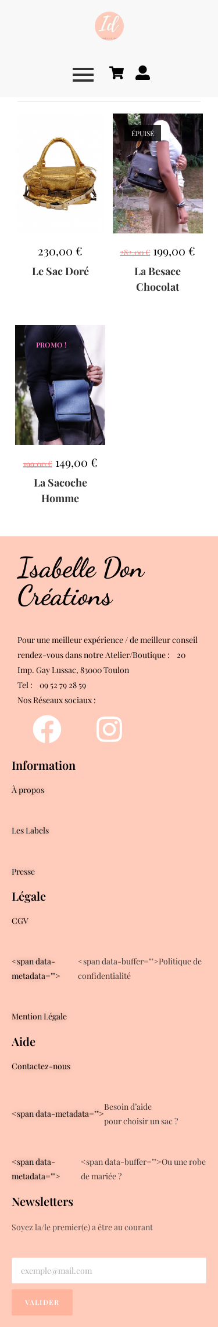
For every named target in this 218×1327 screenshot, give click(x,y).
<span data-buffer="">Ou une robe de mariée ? (109, 1168)
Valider (42, 1302)
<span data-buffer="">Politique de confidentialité (107, 968)
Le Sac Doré (60, 271)
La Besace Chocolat (157, 279)
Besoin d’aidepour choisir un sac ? (95, 1114)
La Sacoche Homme (60, 490)
